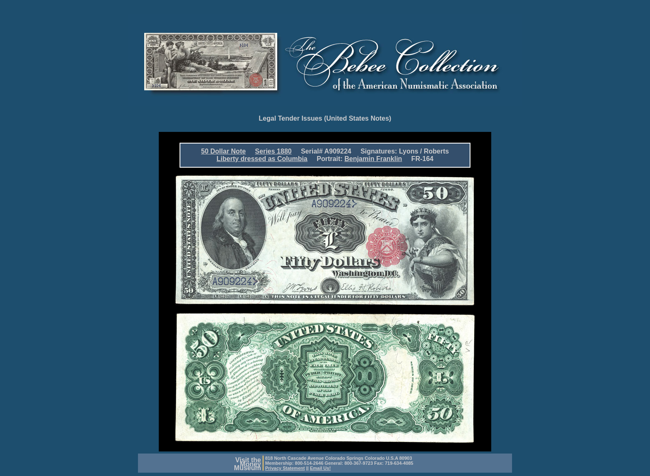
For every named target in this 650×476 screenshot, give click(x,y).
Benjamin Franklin (373, 158)
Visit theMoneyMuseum (247, 463)
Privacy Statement (285, 468)
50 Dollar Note (223, 151)
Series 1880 (273, 151)
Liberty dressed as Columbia (262, 158)
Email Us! (320, 468)
